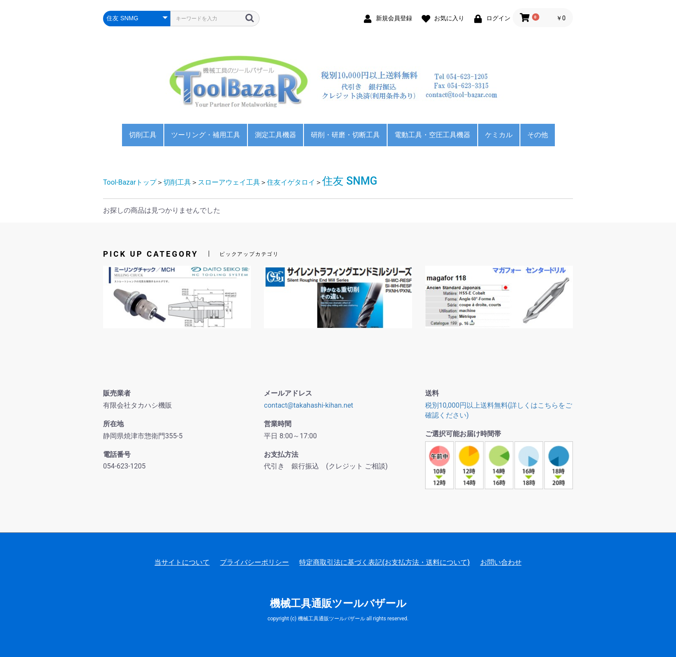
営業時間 (277, 424)
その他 (537, 135)
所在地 (113, 424)
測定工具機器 (275, 135)
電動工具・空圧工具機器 (432, 135)
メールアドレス (288, 393)
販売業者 (117, 393)
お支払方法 (281, 454)
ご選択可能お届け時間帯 (463, 434)
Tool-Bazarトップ (129, 182)
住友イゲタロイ (291, 182)
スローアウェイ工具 (229, 182)
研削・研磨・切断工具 (345, 135)
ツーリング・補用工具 (205, 135)
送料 (432, 393)
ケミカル (499, 135)
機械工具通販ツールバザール (338, 603)
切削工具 (142, 135)
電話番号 (117, 454)
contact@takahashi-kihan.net (308, 405)
